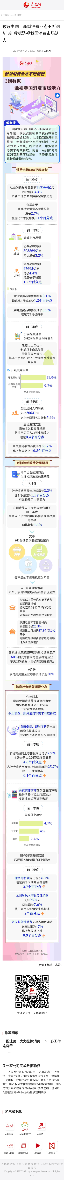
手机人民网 (10, 1147)
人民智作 (52, 1147)
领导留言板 (24, 1147)
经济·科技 (16, 15)
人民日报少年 (25, 1127)
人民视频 (38, 1147)
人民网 (4, 15)
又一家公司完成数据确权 (21, 1066)
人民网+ (41, 1127)
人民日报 (10, 1127)
